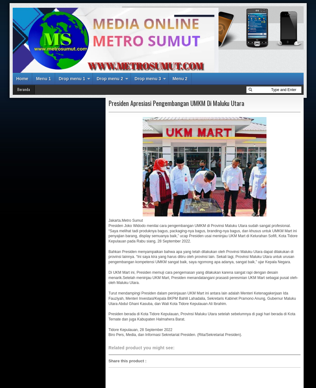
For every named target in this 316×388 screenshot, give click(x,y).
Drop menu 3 (148, 78)
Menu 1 (43, 78)
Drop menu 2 (110, 78)
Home (22, 78)
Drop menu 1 (72, 78)
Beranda (23, 89)
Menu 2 (179, 78)
